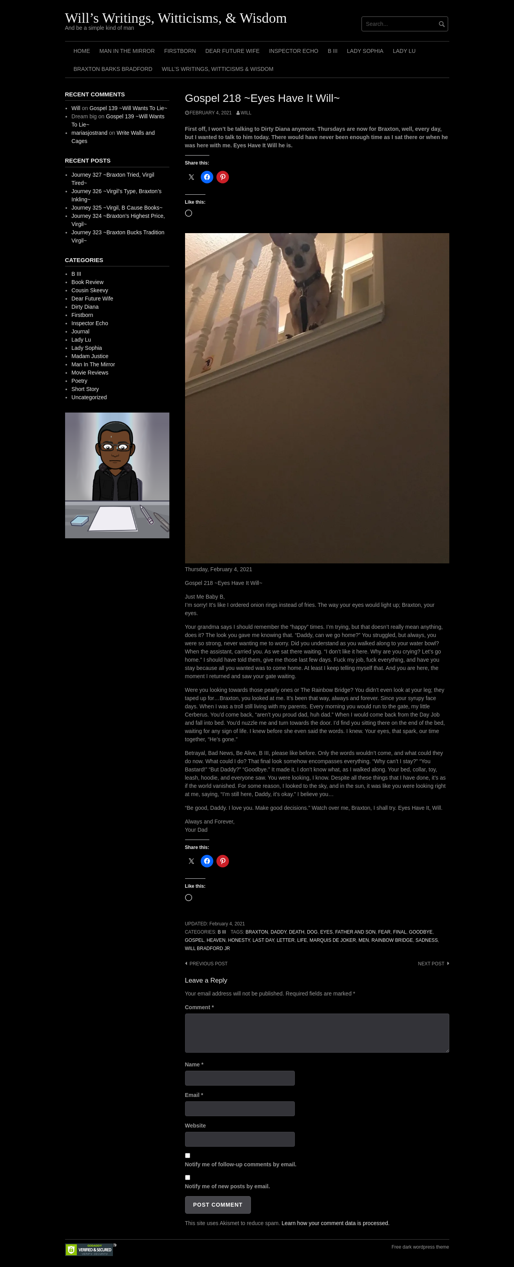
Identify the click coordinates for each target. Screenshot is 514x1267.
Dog (312, 932)
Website (195, 1125)
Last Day (263, 940)
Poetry (79, 381)
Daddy (278, 932)
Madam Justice (89, 356)
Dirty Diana (84, 307)
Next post (431, 964)
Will (246, 113)
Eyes (326, 932)
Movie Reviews (89, 372)
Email (194, 1095)
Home (82, 51)
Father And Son (355, 932)
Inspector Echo (293, 51)
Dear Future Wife (232, 51)
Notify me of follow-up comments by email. (241, 1164)
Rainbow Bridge (392, 940)
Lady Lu (404, 51)
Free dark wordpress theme (420, 1247)
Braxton (256, 932)
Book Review (87, 282)
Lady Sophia (365, 51)
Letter (286, 940)
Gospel (194, 940)
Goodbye (420, 932)
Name (194, 1064)
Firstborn (180, 51)
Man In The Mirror (127, 51)
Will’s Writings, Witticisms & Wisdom (218, 69)
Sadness (427, 940)
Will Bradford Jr (207, 948)
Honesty (239, 940)
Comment (199, 1007)
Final (400, 932)
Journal (80, 331)
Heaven (216, 940)
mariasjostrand (89, 133)
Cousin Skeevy (89, 290)
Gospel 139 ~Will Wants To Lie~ (128, 108)
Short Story (85, 389)
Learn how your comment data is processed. (335, 1223)
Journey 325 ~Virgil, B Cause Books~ (116, 208)
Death (296, 932)
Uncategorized (89, 397)
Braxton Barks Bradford (113, 69)
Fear (384, 932)
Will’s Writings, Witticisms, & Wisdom (176, 18)
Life (302, 940)
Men (363, 940)
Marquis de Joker (333, 940)
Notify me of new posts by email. (227, 1186)
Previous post (209, 964)
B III (333, 51)
